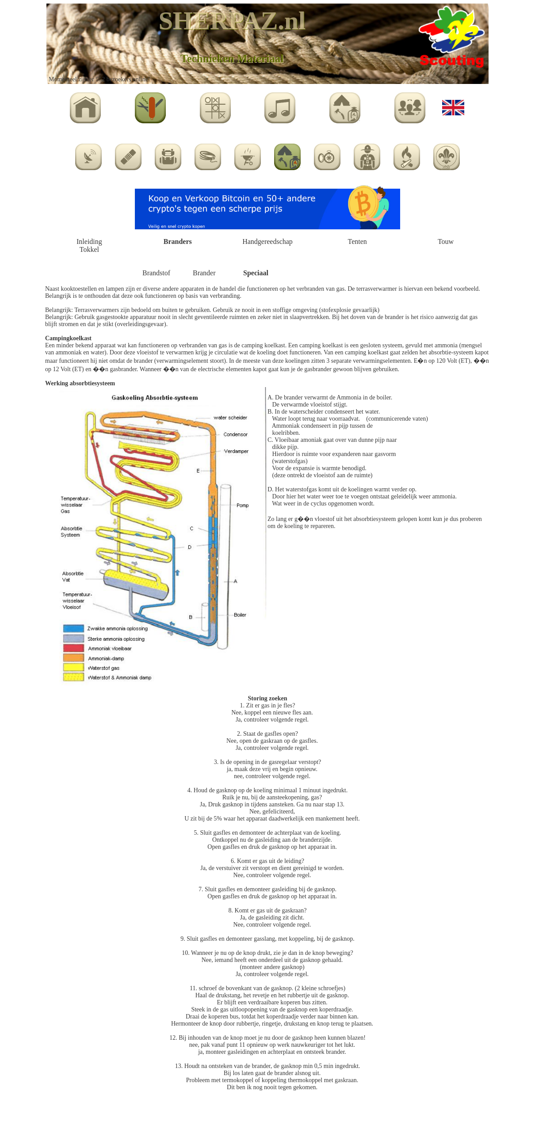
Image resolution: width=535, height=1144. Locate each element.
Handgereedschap (267, 241)
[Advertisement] (267, 1118)
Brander (204, 273)
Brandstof (156, 273)
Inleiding (89, 241)
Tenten (357, 241)
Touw (446, 241)
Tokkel (89, 249)
